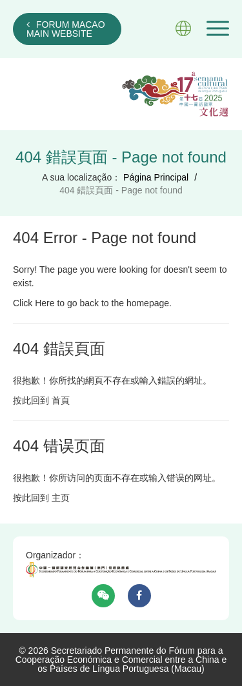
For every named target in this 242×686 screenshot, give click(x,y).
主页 (61, 498)
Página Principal (155, 177)
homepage (147, 303)
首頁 (61, 400)
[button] (218, 28)
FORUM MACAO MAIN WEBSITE (65, 29)
